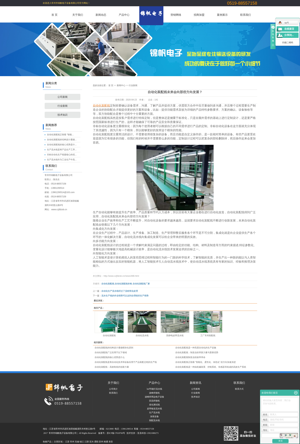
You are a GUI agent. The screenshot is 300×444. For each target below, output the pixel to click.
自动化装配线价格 (123, 283)
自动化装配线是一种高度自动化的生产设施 (195, 347)
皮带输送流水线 (154, 408)
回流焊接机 (154, 400)
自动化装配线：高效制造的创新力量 (112, 367)
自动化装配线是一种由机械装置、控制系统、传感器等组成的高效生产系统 (210, 367)
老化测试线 (154, 404)
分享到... (289, 35)
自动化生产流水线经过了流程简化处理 (119, 291)
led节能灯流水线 (154, 389)
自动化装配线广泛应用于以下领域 (111, 352)
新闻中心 (121, 85)
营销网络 (176, 14)
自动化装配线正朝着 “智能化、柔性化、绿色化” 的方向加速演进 (205, 362)
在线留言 (289, 29)
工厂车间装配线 (207, 335)
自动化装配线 (107, 283)
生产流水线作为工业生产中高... (62, 159)
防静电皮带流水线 (175, 335)
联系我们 (245, 14)
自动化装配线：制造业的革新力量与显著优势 (196, 352)
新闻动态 (101, 14)
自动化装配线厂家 (141, 283)
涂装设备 (154, 416)
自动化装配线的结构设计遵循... (62, 139)
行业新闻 (63, 106)
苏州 (101, 441)
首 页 (54, 14)
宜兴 (91, 441)
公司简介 (113, 389)
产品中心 (124, 14)
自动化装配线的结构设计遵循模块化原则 (114, 347)
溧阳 (96, 441)
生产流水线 (154, 412)
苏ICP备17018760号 (116, 433)
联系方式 (239, 389)
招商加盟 (199, 14)
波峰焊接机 (154, 393)
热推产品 (47, 441)
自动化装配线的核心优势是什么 (110, 357)
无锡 (77, 441)
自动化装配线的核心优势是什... (62, 144)
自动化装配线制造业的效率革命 (190, 357)
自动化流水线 (142, 335)
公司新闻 (63, 97)
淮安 (111, 441)
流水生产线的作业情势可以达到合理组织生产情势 (125, 295)
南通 (106, 441)
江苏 (67, 441)
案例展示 (222, 14)
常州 (72, 441)
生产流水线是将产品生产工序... (62, 149)
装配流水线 (154, 420)
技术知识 (63, 115)
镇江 (82, 441)
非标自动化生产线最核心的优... (62, 154)
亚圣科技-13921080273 (147, 433)
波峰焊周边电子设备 (154, 397)
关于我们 (77, 14)
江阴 (86, 441)
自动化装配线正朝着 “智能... (60, 134)
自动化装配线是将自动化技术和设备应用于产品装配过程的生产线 (126, 362)
